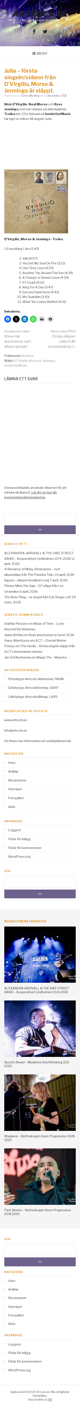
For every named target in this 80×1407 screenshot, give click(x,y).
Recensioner (17, 780)
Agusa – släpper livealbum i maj (26, 580)
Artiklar (13, 771)
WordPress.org (19, 857)
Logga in (14, 830)
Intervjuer (15, 789)
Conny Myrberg (30, 95)
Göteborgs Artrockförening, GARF (33, 688)
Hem (11, 763)
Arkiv (12, 807)
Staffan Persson (16, 624)
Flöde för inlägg (19, 839)
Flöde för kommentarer (25, 848)
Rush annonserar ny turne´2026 (51, 635)
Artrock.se (40, 14)
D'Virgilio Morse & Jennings (35, 361)
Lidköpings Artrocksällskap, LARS (33, 697)
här (69, 741)
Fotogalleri (16, 798)
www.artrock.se (15, 720)
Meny (42, 53)
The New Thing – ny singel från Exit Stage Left (37, 597)
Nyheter (28, 356)
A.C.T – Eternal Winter (50, 640)
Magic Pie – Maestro (52, 657)
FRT (50, 1399)
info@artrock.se (15, 730)
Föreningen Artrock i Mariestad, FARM (36, 679)
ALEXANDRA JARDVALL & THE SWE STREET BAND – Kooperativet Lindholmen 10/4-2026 (36, 990)
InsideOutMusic (15, 365)
